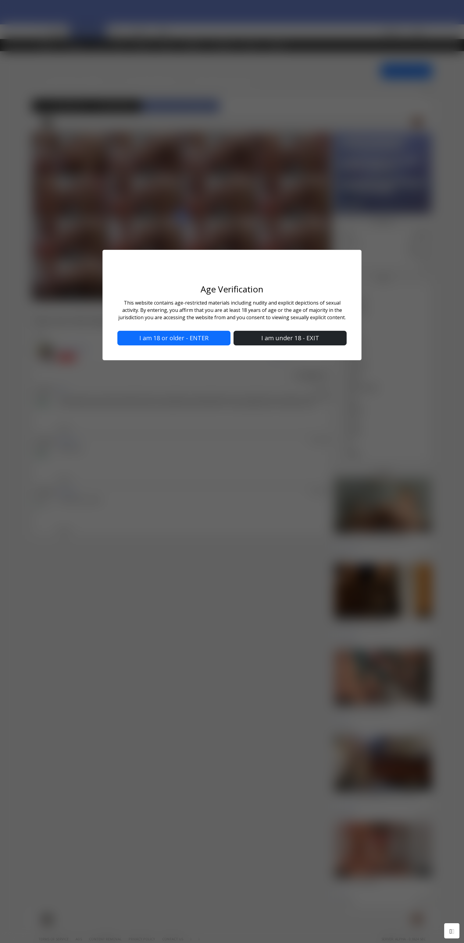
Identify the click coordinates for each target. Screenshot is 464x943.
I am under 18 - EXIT (290, 338)
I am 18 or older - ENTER (174, 338)
